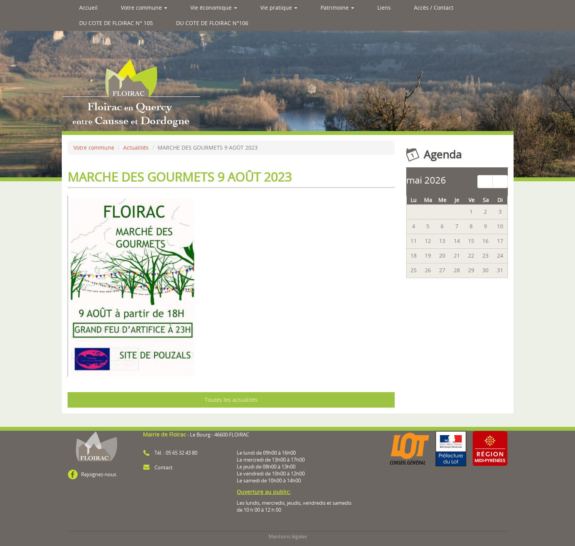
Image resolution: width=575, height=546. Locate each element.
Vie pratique (278, 7)
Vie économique (213, 7)
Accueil (88, 7)
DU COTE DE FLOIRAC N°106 (212, 23)
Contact (163, 467)
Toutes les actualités (231, 399)
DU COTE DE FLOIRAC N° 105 (116, 23)
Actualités (136, 147)
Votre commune (144, 7)
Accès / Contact (433, 7)
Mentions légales (287, 536)
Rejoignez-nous (98, 474)
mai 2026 (426, 180)
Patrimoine (337, 7)
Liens (384, 7)
